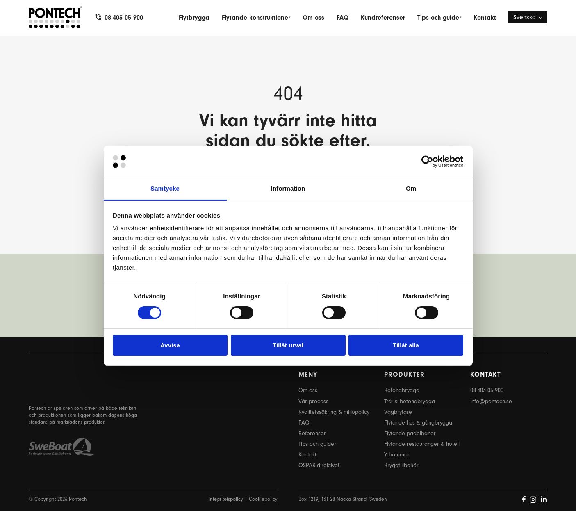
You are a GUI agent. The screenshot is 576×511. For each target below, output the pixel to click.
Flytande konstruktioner (256, 17)
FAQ (342, 17)
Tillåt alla (406, 345)
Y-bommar (397, 454)
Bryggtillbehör (401, 465)
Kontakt (485, 17)
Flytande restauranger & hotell (422, 444)
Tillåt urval (288, 345)
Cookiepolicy (263, 499)
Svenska (524, 17)
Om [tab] (411, 188)
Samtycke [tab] (165, 188)
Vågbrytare (398, 412)
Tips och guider (439, 17)
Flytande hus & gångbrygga (418, 422)
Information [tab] (288, 188)
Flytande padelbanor (410, 433)
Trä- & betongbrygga (409, 401)
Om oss (313, 17)
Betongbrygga (401, 390)
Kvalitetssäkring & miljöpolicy (333, 412)
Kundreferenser (383, 17)
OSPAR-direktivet (318, 465)
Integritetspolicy (226, 499)
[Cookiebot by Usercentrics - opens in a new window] (427, 161)
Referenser (312, 433)
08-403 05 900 (124, 17)
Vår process (313, 401)
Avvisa (170, 345)
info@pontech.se (491, 401)
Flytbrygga (194, 17)
